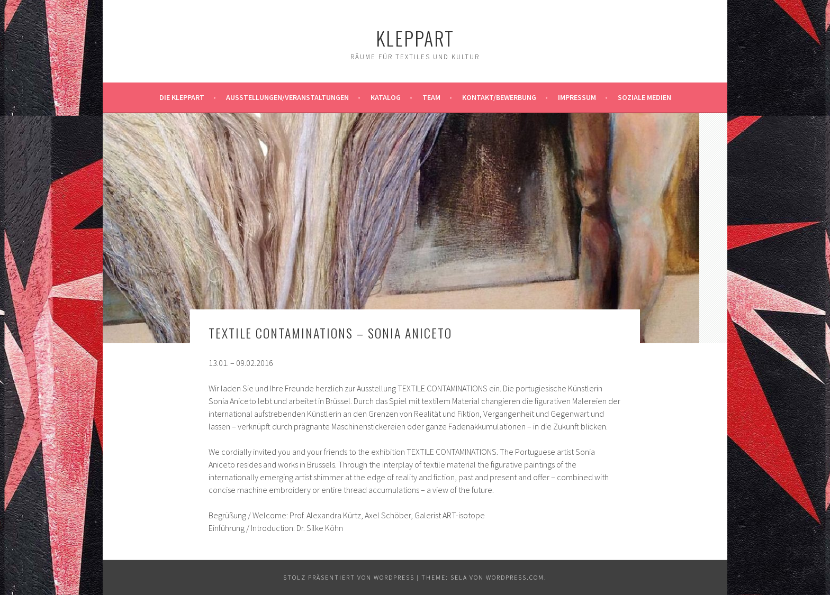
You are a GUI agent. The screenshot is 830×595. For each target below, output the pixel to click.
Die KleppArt (181, 97)
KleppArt (415, 38)
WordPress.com (515, 577)
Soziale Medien (644, 97)
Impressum (577, 97)
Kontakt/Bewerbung (499, 97)
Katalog (386, 97)
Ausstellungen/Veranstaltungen (287, 97)
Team (431, 97)
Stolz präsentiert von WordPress (348, 577)
